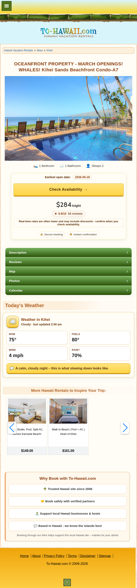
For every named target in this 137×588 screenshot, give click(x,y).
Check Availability (65, 189)
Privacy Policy (54, 555)
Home (24, 555)
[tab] (68, 252)
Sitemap (105, 555)
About (36, 555)
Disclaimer (88, 555)
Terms (72, 555)
